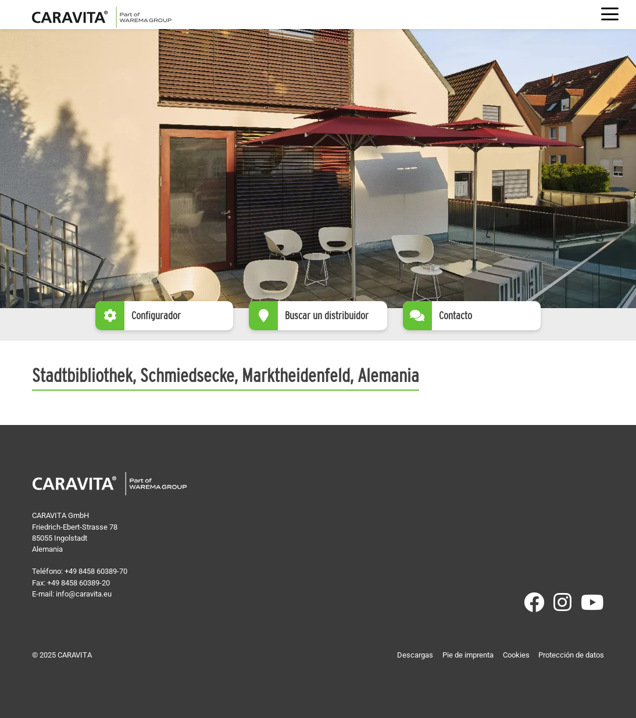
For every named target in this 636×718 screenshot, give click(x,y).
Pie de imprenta (468, 655)
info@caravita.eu (84, 594)
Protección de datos (571, 655)
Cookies (516, 655)
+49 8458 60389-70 (96, 571)
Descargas (415, 655)
